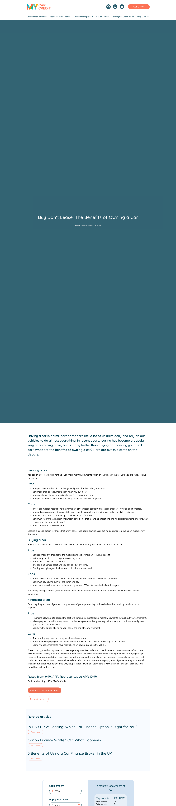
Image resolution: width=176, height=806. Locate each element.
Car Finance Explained (83, 16)
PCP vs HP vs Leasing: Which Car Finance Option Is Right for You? (82, 727)
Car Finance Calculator (36, 16)
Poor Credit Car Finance (60, 16)
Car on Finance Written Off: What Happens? (64, 741)
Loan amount (56, 790)
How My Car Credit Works (123, 16)
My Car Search (102, 16)
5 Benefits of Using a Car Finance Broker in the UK (70, 757)
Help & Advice (143, 16)
